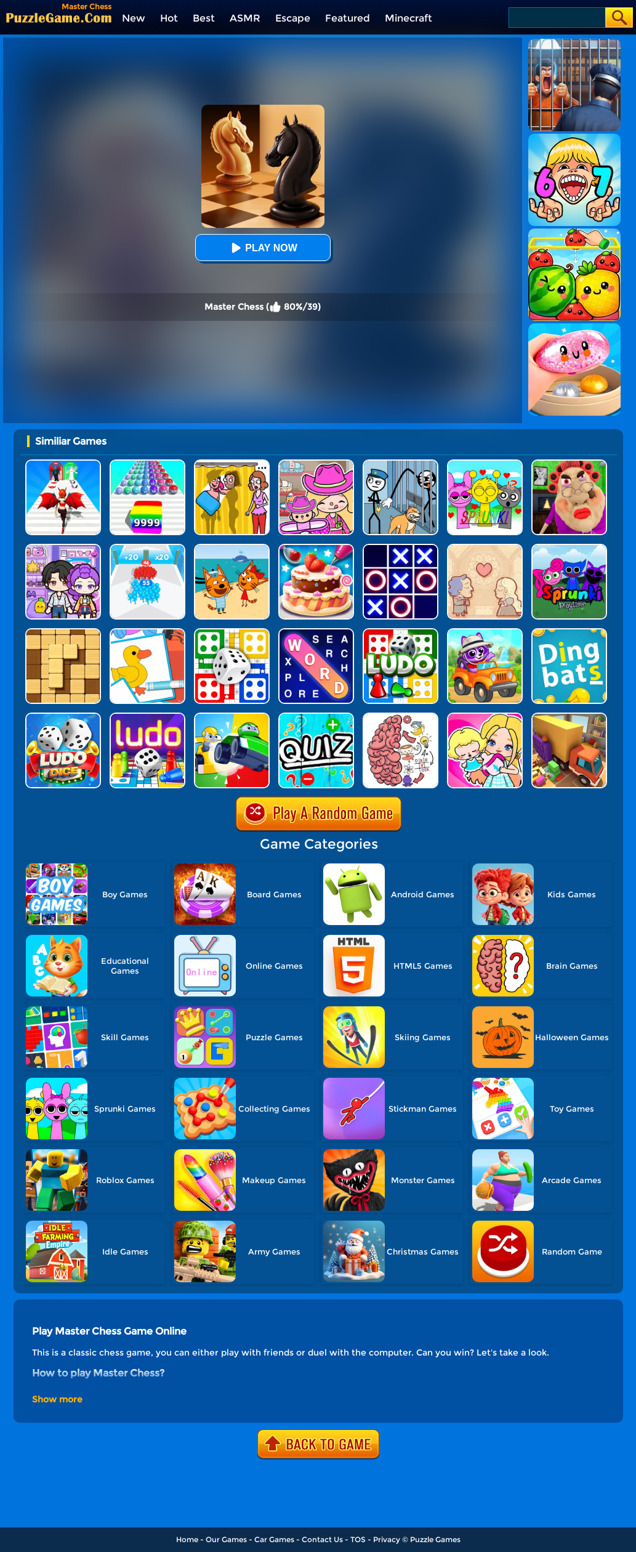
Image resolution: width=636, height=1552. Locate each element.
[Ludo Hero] (400, 632)
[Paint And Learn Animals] (485, 632)
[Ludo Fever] (232, 632)
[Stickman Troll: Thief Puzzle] (400, 464)
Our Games (226, 1539)
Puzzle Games (435, 1539)
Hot (169, 18)
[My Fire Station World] (485, 717)
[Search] (556, 17)
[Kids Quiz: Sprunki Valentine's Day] (485, 464)
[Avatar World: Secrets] (63, 548)
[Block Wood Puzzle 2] (63, 632)
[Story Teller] (485, 548)
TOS (358, 1539)
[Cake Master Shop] (316, 548)
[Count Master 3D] (147, 548)
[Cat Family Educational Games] (232, 548)
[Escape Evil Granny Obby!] (569, 464)
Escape (292, 18)
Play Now (262, 248)
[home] (58, 17)
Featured (347, 18)
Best (204, 18)
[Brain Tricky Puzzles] (400, 717)
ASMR (245, 18)
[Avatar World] (316, 464)
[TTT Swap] (400, 548)
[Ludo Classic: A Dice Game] (63, 717)
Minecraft (408, 18)
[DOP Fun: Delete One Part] (232, 464)
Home (187, 1539)
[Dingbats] (569, 632)
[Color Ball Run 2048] (147, 464)
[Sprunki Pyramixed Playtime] (569, 548)
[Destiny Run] (63, 464)
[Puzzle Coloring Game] (147, 632)
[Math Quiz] (316, 717)
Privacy (386, 1539)
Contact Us (322, 1539)
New (133, 18)
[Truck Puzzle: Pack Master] (569, 717)
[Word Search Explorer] (316, 632)
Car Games (274, 1539)
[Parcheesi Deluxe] (147, 717)
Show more (57, 1399)
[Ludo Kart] (232, 717)
